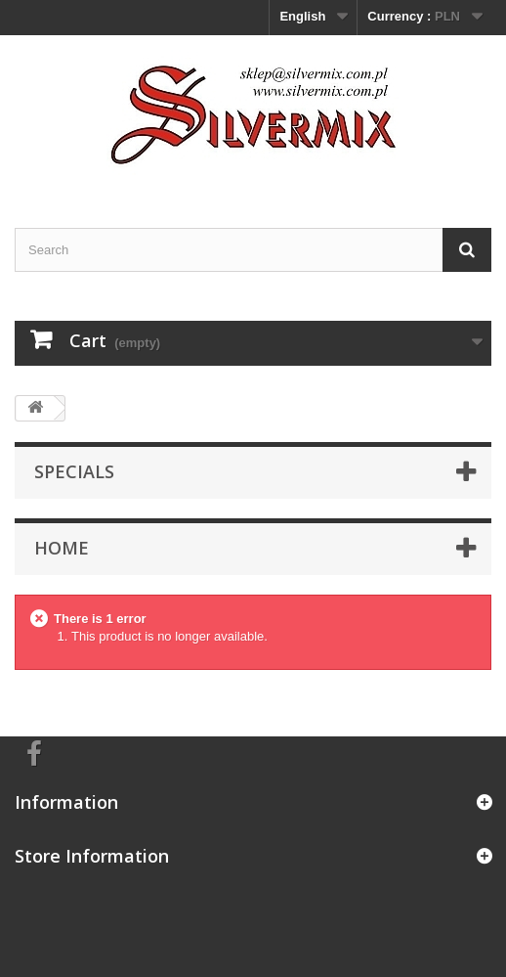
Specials (74, 471)
